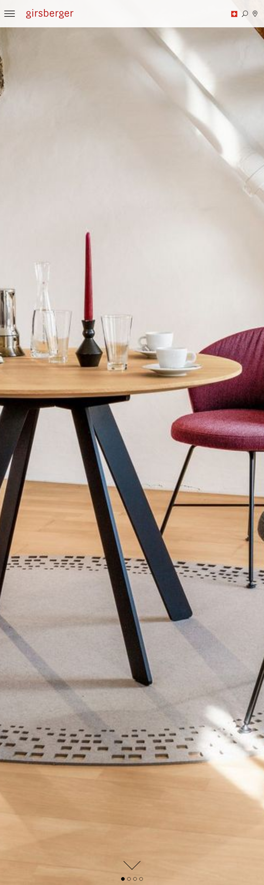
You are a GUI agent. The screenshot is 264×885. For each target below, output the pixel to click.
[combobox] (142, 327)
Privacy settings (21, 791)
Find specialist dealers (196, 838)
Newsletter (144, 826)
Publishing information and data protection (50, 785)
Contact (141, 813)
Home (11, 819)
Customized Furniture (28, 826)
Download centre (23, 880)
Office (11, 813)
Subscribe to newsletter (132, 756)
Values (140, 791)
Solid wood (16, 838)
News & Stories (148, 797)
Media (11, 862)
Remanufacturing (23, 832)
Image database (21, 868)
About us (142, 785)
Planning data (19, 874)
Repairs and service (153, 819)
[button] (234, 13)
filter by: (13, 327)
